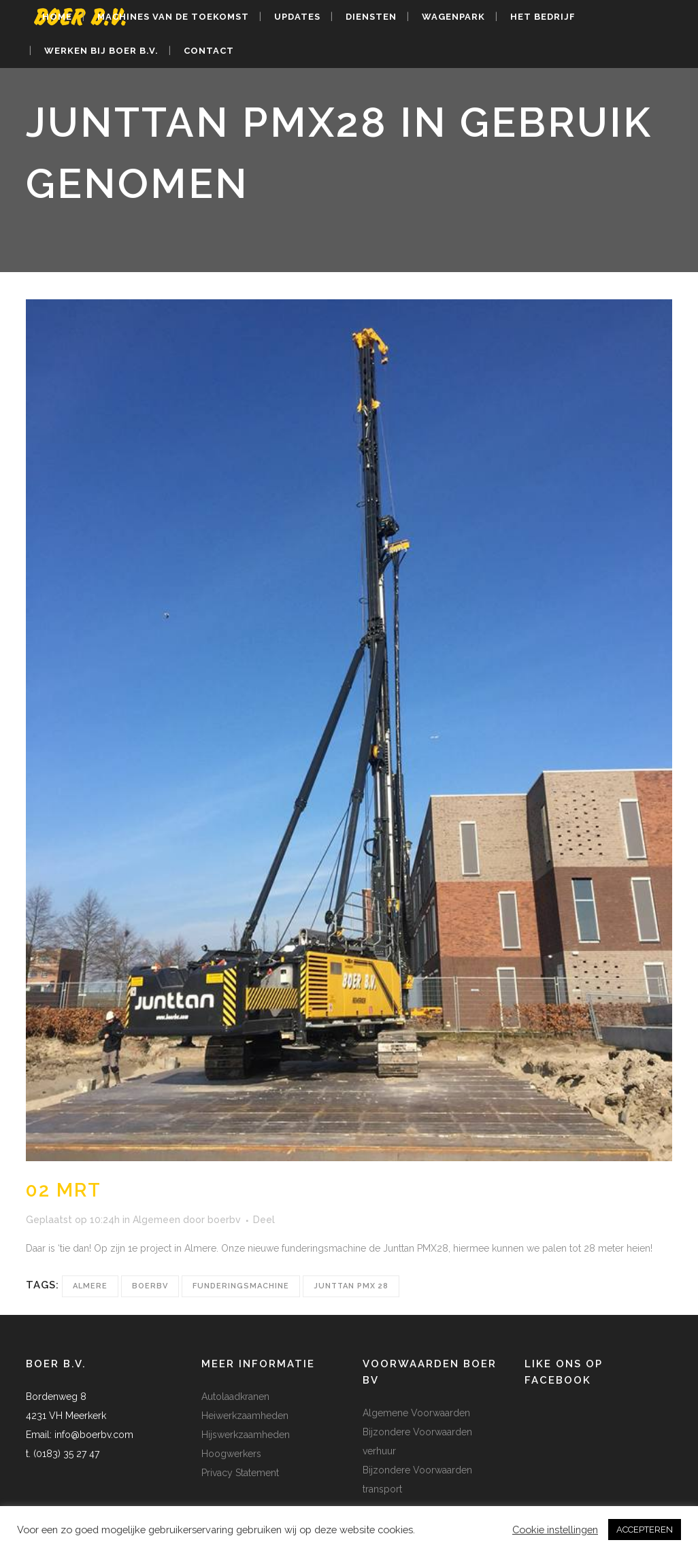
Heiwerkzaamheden (244, 1415)
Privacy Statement (240, 1472)
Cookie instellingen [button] (555, 1529)
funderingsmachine (241, 1286)
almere (90, 1286)
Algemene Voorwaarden (416, 1412)
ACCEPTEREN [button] (644, 1529)
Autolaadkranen (235, 1396)
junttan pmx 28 (351, 1286)
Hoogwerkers (231, 1453)
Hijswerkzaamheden (245, 1434)
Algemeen (156, 1219)
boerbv (224, 1219)
